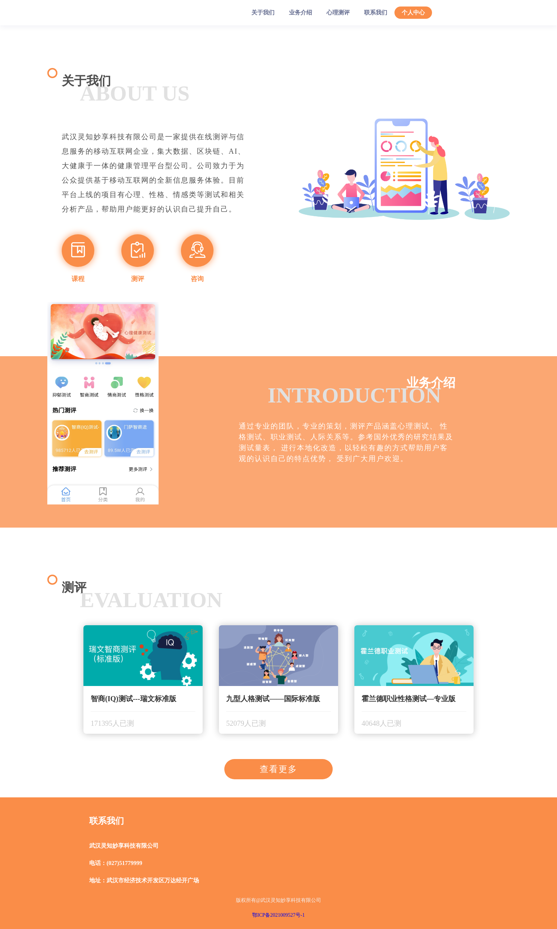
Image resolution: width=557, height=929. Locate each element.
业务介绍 (300, 12)
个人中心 (413, 12)
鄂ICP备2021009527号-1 (278, 915)
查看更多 (278, 769)
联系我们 (375, 12)
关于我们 (263, 12)
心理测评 (338, 12)
